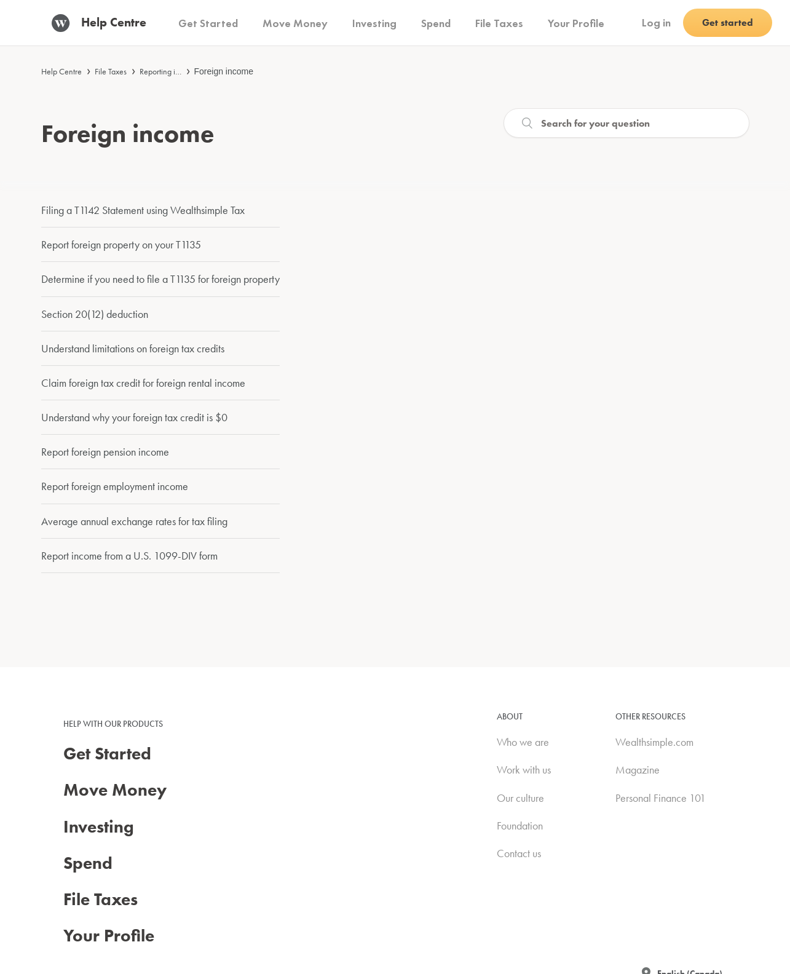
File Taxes (111, 71)
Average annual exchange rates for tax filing (134, 521)
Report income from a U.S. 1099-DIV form (129, 555)
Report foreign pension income (105, 452)
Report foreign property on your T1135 (121, 244)
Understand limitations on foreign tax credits (132, 348)
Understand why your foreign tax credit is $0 (134, 417)
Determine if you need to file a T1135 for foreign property (160, 279)
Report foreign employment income (114, 486)
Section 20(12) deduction (94, 314)
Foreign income (224, 71)
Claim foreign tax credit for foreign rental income (143, 383)
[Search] (626, 123)
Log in (656, 22)
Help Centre (61, 71)
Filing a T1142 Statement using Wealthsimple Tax (143, 210)
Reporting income (169, 71)
